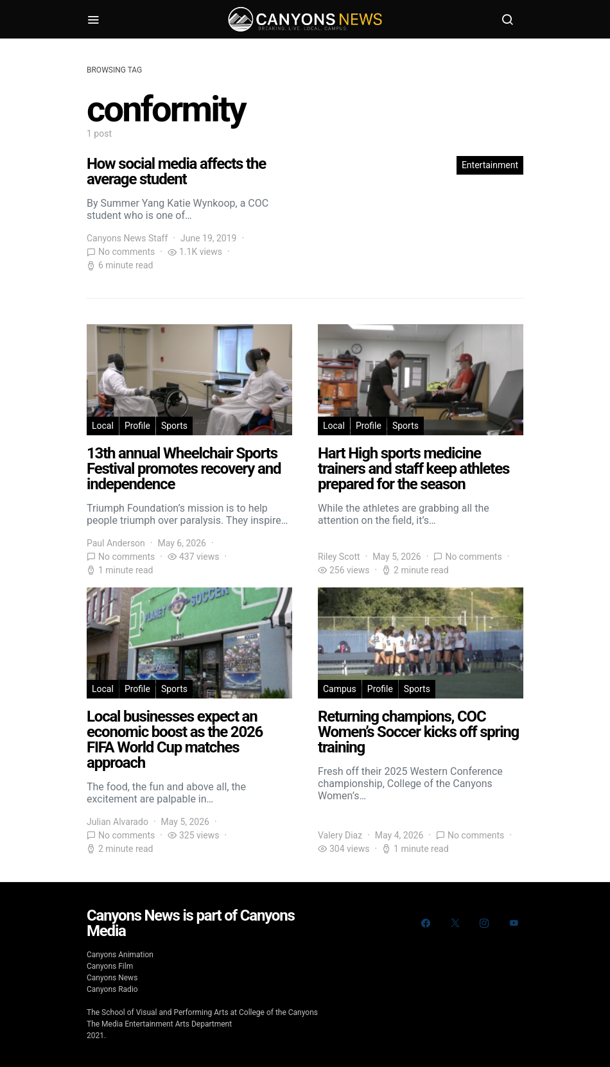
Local (103, 426)
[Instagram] (484, 923)
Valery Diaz (340, 835)
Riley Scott (339, 556)
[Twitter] (455, 923)
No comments (126, 252)
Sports (174, 426)
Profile (137, 426)
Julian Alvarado (117, 822)
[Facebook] (425, 923)
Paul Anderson (116, 543)
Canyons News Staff (127, 238)
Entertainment (490, 165)
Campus (339, 689)
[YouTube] (513, 923)
